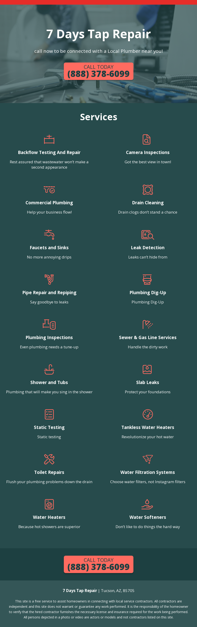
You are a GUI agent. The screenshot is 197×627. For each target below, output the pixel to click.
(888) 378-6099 (99, 71)
